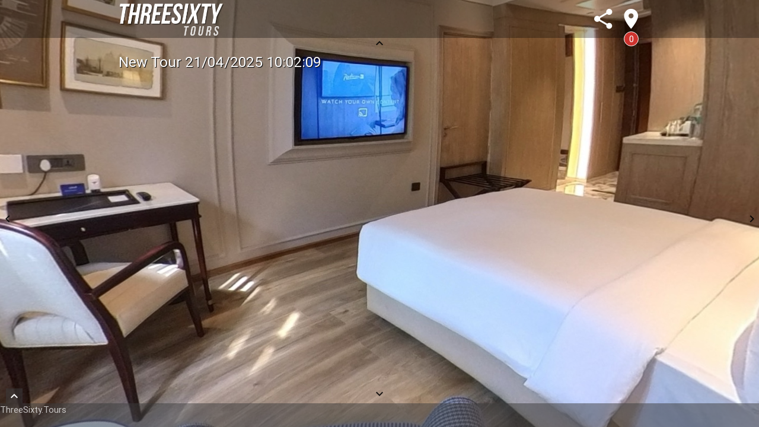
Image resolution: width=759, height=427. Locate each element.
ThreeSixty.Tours (33, 409)
